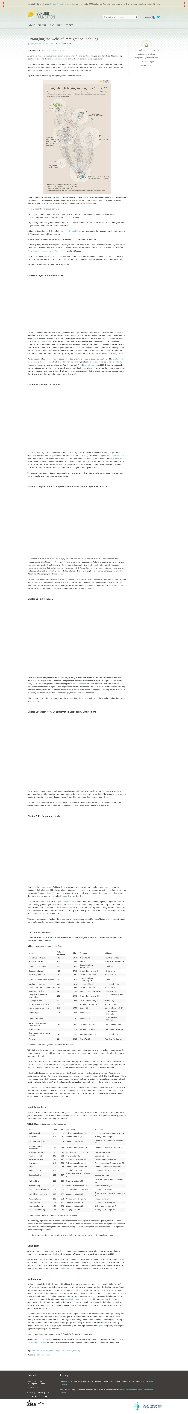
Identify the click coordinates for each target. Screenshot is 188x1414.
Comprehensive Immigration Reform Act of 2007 (45, 251)
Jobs (48, 1392)
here (50, 941)
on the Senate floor (77, 684)
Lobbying (76, 1351)
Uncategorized (44, 1355)
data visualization (38, 1351)
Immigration (50, 1351)
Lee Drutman (33, 44)
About (32, 25)
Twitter (158, 17)
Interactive (68, 1351)
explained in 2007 (45, 341)
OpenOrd (101, 1326)
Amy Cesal (62, 50)
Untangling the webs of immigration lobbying (62, 39)
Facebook (154, 17)
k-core (42, 1326)
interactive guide (61, 59)
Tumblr (43, 1396)
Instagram (39, 1396)
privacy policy (68, 1381)
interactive (65, 1268)
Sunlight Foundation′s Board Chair (62, 4)
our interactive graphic (69, 231)
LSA (122, 1293)
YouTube (46, 1396)
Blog (52, 25)
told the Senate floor (114, 455)
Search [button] (136, 17)
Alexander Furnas (47, 44)
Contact (69, 25)
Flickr (36, 1396)
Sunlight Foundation (41, 15)
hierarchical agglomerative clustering (77, 1299)
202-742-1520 (32, 1387)
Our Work (42, 25)
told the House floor (90, 365)
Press (59, 25)
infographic (59, 1351)
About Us (40, 1392)
